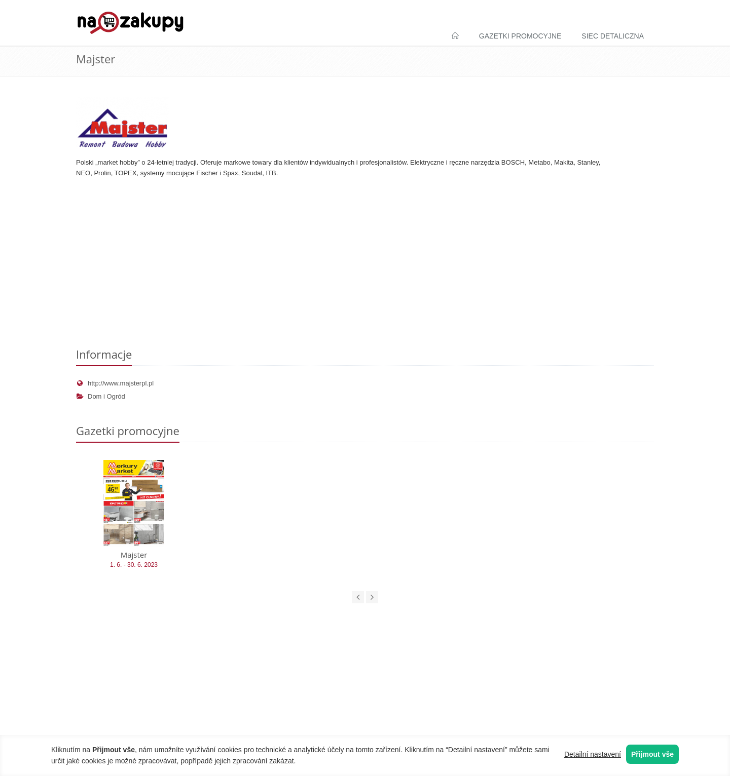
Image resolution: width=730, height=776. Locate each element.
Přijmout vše (652, 754)
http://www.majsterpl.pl (115, 383)
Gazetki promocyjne (520, 36)
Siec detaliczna (612, 36)
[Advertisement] (365, 265)
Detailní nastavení (592, 754)
